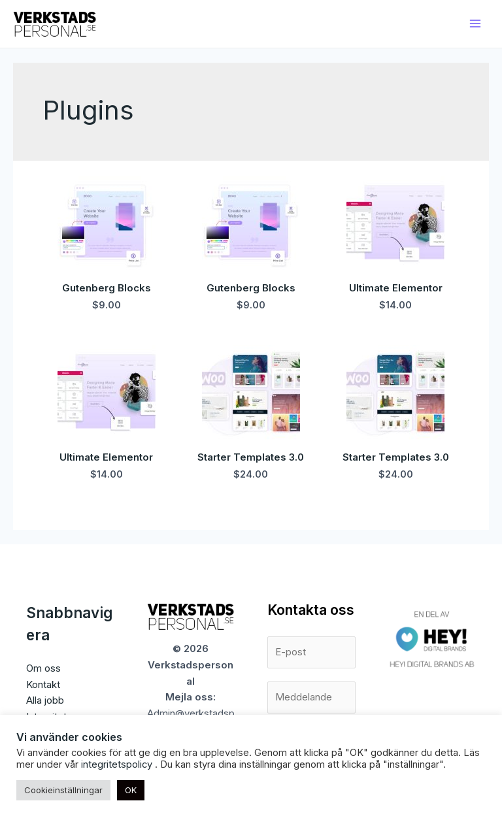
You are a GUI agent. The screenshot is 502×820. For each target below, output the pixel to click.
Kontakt (43, 684)
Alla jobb (45, 700)
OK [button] (131, 790)
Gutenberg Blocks (106, 288)
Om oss (43, 668)
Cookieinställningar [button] (63, 790)
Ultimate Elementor (396, 288)
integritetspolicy (118, 764)
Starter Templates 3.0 (250, 457)
